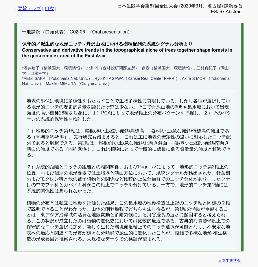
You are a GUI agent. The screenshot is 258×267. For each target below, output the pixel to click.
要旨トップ (29, 8)
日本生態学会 (229, 260)
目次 (49, 8)
